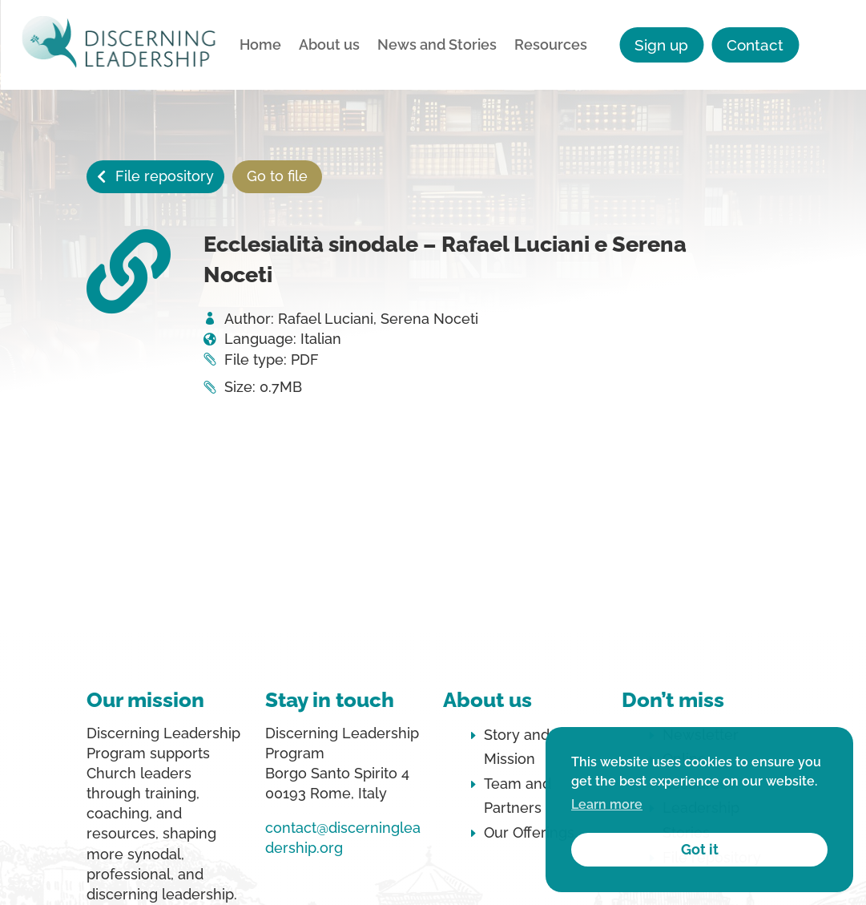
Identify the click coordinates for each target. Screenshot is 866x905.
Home (260, 46)
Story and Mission (517, 747)
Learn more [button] (606, 804)
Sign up (661, 45)
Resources (550, 46)
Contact (755, 45)
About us (329, 46)
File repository (164, 176)
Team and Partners (517, 796)
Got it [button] (700, 849)
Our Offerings (529, 832)
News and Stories (437, 46)
